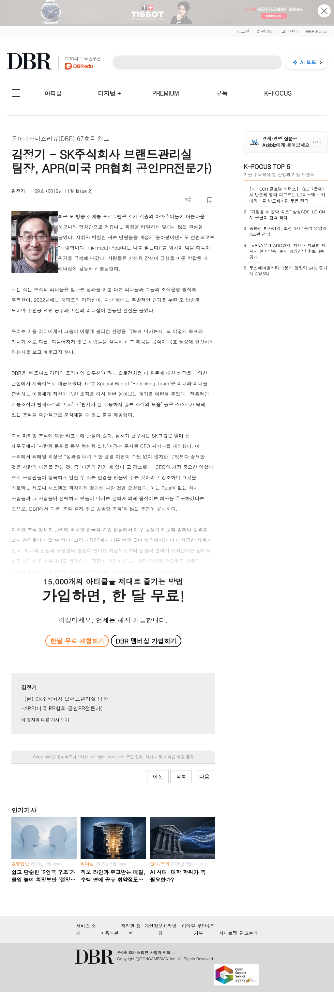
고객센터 (289, 31)
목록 (181, 776)
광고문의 (249, 933)
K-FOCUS (278, 93)
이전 (158, 776)
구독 (222, 93)
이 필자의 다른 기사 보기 (45, 720)
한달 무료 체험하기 (77, 640)
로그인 (242, 31)
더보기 (188, 199)
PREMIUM (165, 93)
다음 (204, 776)
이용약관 (109, 933)
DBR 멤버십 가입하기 (145, 640)
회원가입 (265, 31)
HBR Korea (316, 31)
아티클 (53, 93)
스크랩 (210, 200)
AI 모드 (308, 62)
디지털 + (109, 93)
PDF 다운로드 (199, 200)
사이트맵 (228, 933)
